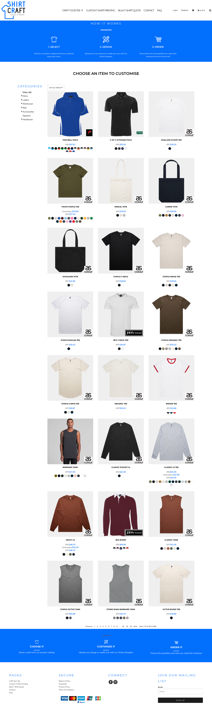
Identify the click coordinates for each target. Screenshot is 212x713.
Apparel (26, 115)
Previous (89, 626)
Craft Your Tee (14, 681)
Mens (25, 96)
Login (175, 10)
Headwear (28, 119)
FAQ (11, 693)
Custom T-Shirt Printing (18, 684)
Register (184, 10)
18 (123, 626)
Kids (25, 107)
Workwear (28, 103)
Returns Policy (64, 681)
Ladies (26, 99)
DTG (67, 144)
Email (160, 687)
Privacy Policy (64, 687)
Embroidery (67, 211)
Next (135, 626)
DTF (168, 144)
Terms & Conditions (66, 690)
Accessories (28, 111)
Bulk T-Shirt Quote (16, 687)
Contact (12, 690)
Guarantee (63, 684)
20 (131, 626)
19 (127, 626)
